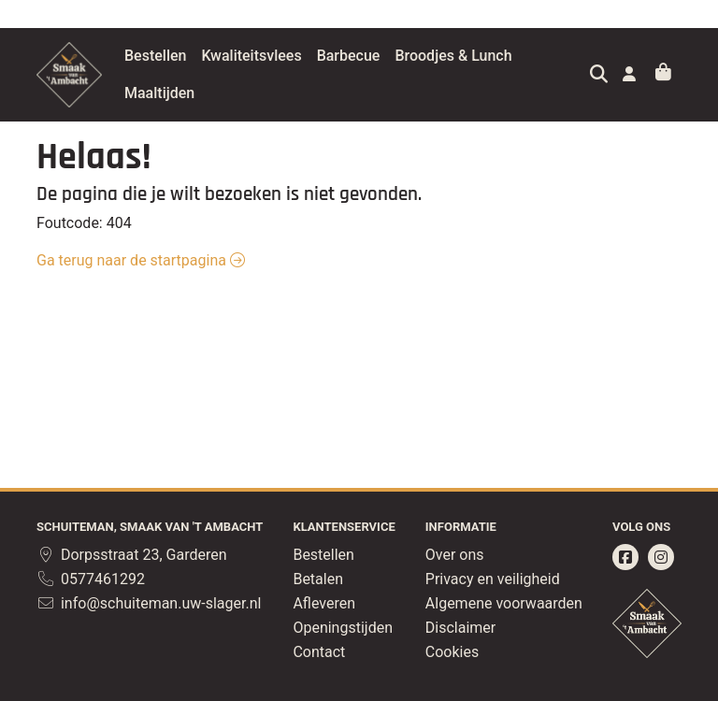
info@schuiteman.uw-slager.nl (148, 603)
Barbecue (395, 55)
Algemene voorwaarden (503, 603)
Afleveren (324, 603)
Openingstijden (343, 628)
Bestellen (202, 55)
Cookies (452, 652)
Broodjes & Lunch (499, 55)
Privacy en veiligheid (492, 579)
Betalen (318, 579)
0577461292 (90, 579)
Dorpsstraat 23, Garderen (131, 555)
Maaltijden (206, 93)
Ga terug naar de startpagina (140, 260)
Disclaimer (460, 628)
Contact (319, 652)
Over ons (454, 555)
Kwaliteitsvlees (298, 55)
